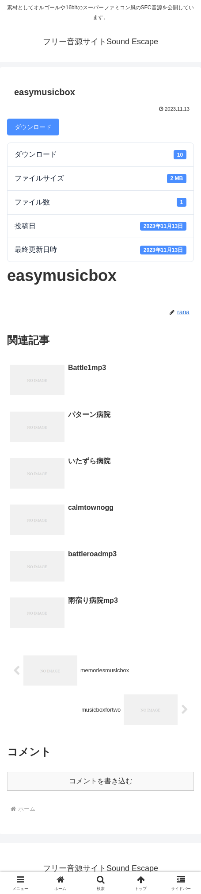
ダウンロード (33, 127)
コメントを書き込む (101, 781)
